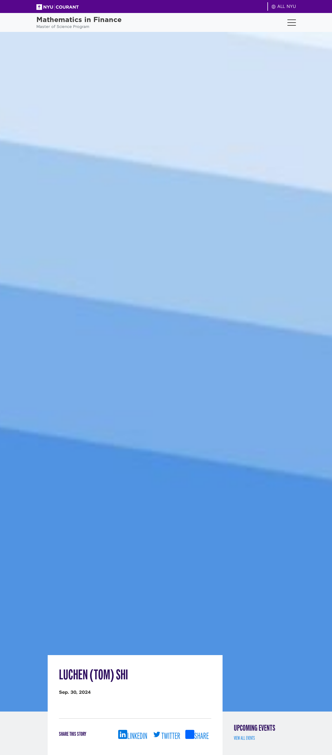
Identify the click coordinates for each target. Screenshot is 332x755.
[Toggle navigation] (291, 22)
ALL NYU (283, 6)
